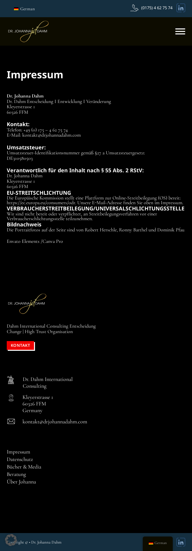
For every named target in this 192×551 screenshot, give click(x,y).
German (24, 8)
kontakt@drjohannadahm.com (54, 421)
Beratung (16, 474)
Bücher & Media (24, 466)
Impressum (18, 452)
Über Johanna (21, 481)
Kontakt (20, 345)
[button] (11, 540)
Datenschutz (20, 459)
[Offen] (180, 31)
